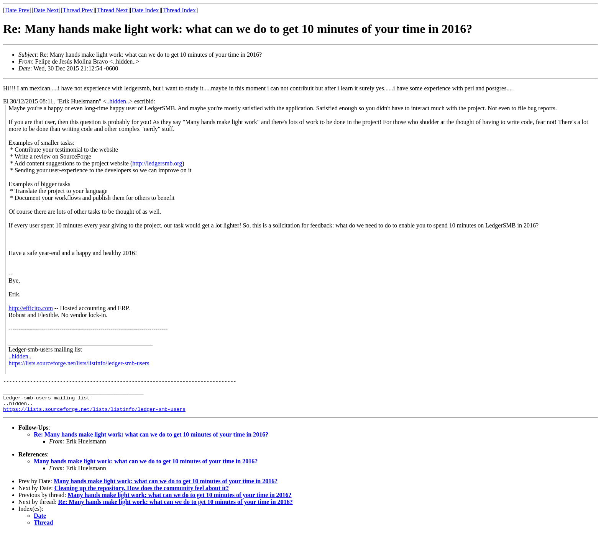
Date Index (145, 10)
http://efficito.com (30, 308)
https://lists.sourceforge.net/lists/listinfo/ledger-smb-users (78, 363)
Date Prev (17, 10)
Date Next (46, 10)
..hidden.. (117, 101)
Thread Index (179, 10)
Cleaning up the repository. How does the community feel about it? (141, 494)
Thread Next (112, 10)
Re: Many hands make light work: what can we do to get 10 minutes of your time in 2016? (151, 440)
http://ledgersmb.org (157, 163)
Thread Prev (77, 10)
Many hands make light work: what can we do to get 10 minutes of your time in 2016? (146, 467)
